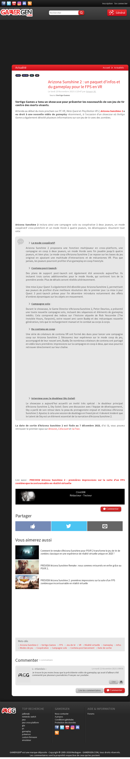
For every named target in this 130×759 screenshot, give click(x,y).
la (76, 428)
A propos (59, 716)
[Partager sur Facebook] (33, 526)
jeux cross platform (30, 722)
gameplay (26, 731)
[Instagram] (19, 3)
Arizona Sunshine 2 (112, 111)
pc (23, 728)
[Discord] (24, 3)
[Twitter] (9, 3)
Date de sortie (105, 647)
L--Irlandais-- (39, 668)
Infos (118, 644)
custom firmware (29, 737)
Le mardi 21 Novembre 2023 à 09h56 (107, 668)
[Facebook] (4, 3)
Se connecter (121, 3)
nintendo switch (29, 716)
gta (23, 725)
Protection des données (65, 722)
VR (37, 75)
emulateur (26, 740)
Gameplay (108, 644)
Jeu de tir (71, 644)
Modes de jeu (26, 647)
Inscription (107, 3)
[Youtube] (14, 3)
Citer (114, 681)
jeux (24, 719)
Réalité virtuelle (92, 644)
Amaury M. (91, 91)
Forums (91, 713)
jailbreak (26, 713)
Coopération (42, 647)
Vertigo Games (48, 644)
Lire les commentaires (89, 690)
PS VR (25, 75)
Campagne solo (59, 647)
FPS (61, 644)
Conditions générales (64, 719)
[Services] (30, 3)
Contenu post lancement (82, 647)
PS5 (18, 75)
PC (32, 75)
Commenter (112, 508)
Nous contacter (61, 713)
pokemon (26, 734)
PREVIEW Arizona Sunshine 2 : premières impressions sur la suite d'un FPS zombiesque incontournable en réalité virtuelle (70, 481)
